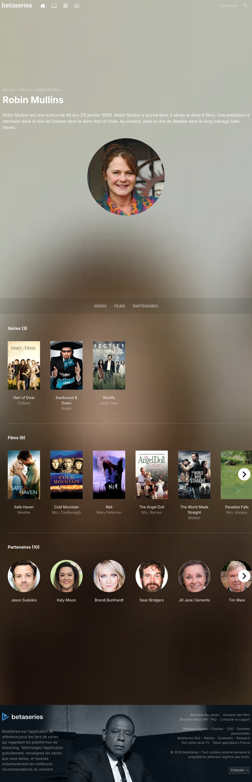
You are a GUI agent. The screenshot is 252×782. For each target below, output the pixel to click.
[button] (24, 584)
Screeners (225, 738)
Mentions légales (195, 729)
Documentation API (194, 719)
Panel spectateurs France (231, 743)
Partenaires (145, 306)
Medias (209, 738)
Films (119, 306)
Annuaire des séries (205, 715)
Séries (26, 89)
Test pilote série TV (195, 743)
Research (243, 738)
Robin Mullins (48, 89)
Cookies (217, 729)
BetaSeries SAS (189, 738)
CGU (230, 729)
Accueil (9, 89)
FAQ (213, 719)
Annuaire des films (236, 715)
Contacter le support (235, 719)
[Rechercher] (245, 5)
